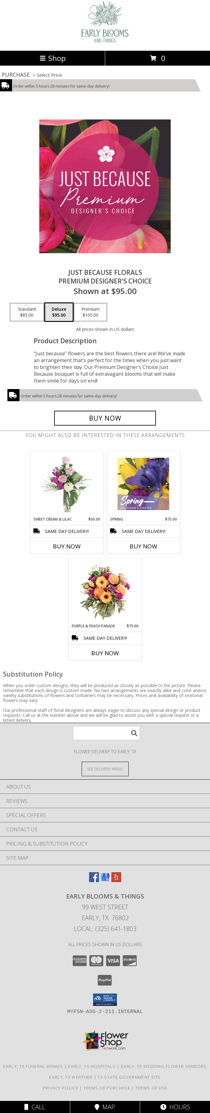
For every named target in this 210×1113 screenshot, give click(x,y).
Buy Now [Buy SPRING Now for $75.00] (143, 546)
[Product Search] (106, 733)
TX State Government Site (129, 1077)
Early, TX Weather (70, 1077)
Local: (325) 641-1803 (105, 929)
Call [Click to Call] (34, 1107)
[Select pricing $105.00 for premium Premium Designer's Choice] (90, 312)
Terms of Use (151, 1088)
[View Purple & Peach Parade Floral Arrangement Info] (105, 590)
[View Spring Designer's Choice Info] (143, 484)
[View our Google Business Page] (105, 880)
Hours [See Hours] (175, 1107)
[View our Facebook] (94, 880)
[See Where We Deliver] (105, 769)
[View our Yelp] (116, 880)
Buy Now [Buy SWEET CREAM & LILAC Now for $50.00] (67, 546)
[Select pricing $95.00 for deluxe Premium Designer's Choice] (59, 312)
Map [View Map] (105, 1107)
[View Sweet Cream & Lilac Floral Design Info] (66, 484)
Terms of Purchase (107, 1088)
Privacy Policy (60, 1088)
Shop (53, 58)
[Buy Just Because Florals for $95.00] (105, 418)
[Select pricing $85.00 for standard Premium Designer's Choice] (27, 312)
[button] (105, 1000)
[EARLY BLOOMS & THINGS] (105, 42)
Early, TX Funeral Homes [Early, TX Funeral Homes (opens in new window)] (33, 1066)
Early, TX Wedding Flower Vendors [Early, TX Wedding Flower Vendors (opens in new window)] (164, 1066)
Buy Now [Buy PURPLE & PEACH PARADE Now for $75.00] (105, 653)
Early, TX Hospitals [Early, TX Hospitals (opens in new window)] (92, 1066)
